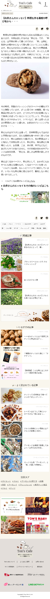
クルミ (11, 224)
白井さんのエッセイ (7, 10)
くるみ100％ (27, 224)
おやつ (36, 224)
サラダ (16, 228)
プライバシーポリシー (24, 566)
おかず (42, 224)
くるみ (4, 224)
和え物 (39, 228)
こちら (32, 181)
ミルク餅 (8, 228)
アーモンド (12, 485)
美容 (3, 485)
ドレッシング (24, 228)
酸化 (44, 228)
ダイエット (6, 481)
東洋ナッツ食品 (40, 485)
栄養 (41, 481)
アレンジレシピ (25, 485)
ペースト (18, 224)
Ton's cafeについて (9, 561)
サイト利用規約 (9, 566)
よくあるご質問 (24, 561)
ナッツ (12, 488)
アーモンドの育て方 (28, 481)
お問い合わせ (40, 561)
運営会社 (39, 566)
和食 (32, 228)
